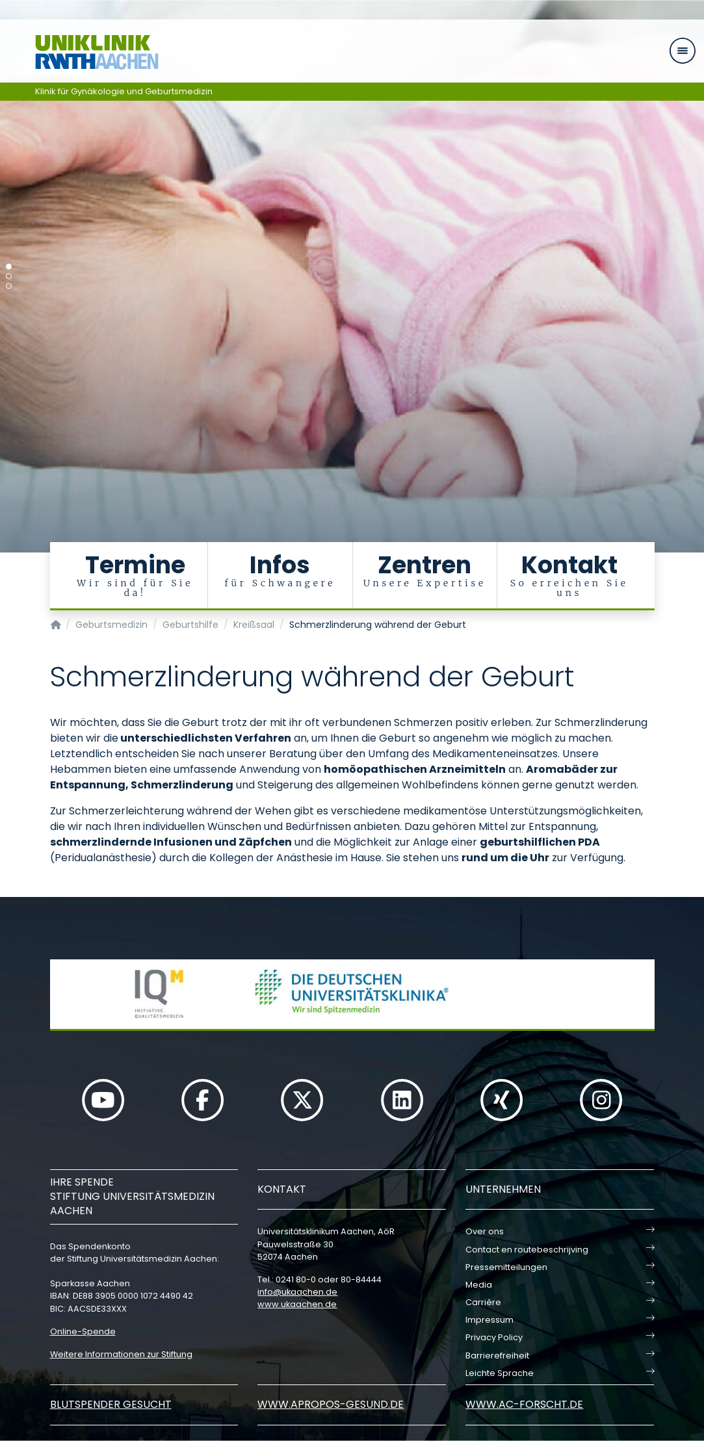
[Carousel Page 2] (9, 276)
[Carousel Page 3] (9, 286)
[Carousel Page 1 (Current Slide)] (9, 267)
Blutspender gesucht (111, 1404)
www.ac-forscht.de (524, 1404)
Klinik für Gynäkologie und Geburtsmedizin (124, 91)
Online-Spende (83, 1331)
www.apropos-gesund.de (330, 1404)
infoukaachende (297, 1291)
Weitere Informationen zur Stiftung (121, 1354)
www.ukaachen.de (297, 1304)
